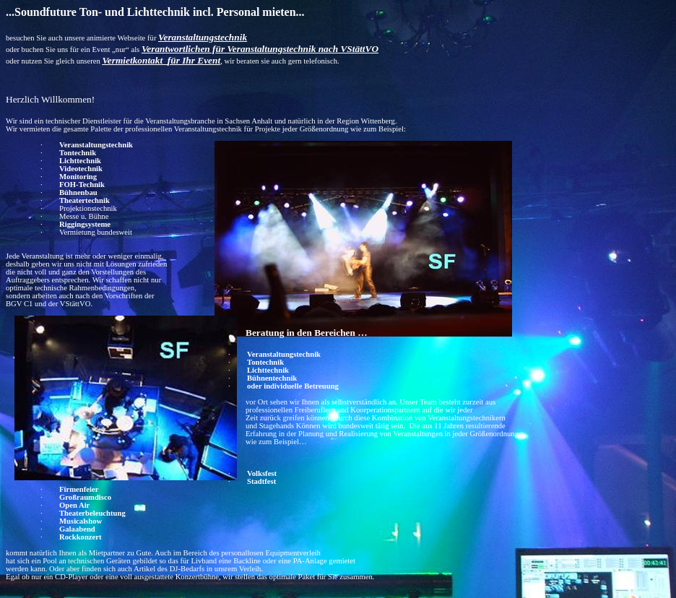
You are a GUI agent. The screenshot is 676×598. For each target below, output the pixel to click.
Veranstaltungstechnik (96, 145)
